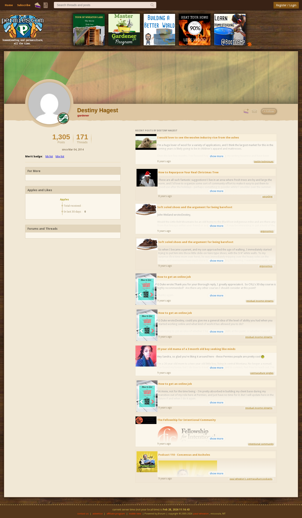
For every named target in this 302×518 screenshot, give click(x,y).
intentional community (260, 444)
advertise (97, 513)
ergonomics (266, 231)
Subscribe (23, 5)
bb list (49, 156)
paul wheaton (201, 513)
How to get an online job (174, 276)
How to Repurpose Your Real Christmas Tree (188, 172)
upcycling (267, 196)
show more (216, 156)
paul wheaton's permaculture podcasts (251, 479)
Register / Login (286, 5)
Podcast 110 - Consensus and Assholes (184, 454)
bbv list (60, 156)
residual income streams (259, 301)
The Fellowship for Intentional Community (186, 419)
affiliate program (116, 513)
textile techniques (263, 161)
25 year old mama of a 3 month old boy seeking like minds (196, 349)
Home (9, 5)
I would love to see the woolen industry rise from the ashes (198, 137)
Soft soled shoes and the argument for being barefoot (194, 207)
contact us (83, 513)
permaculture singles (261, 373)
